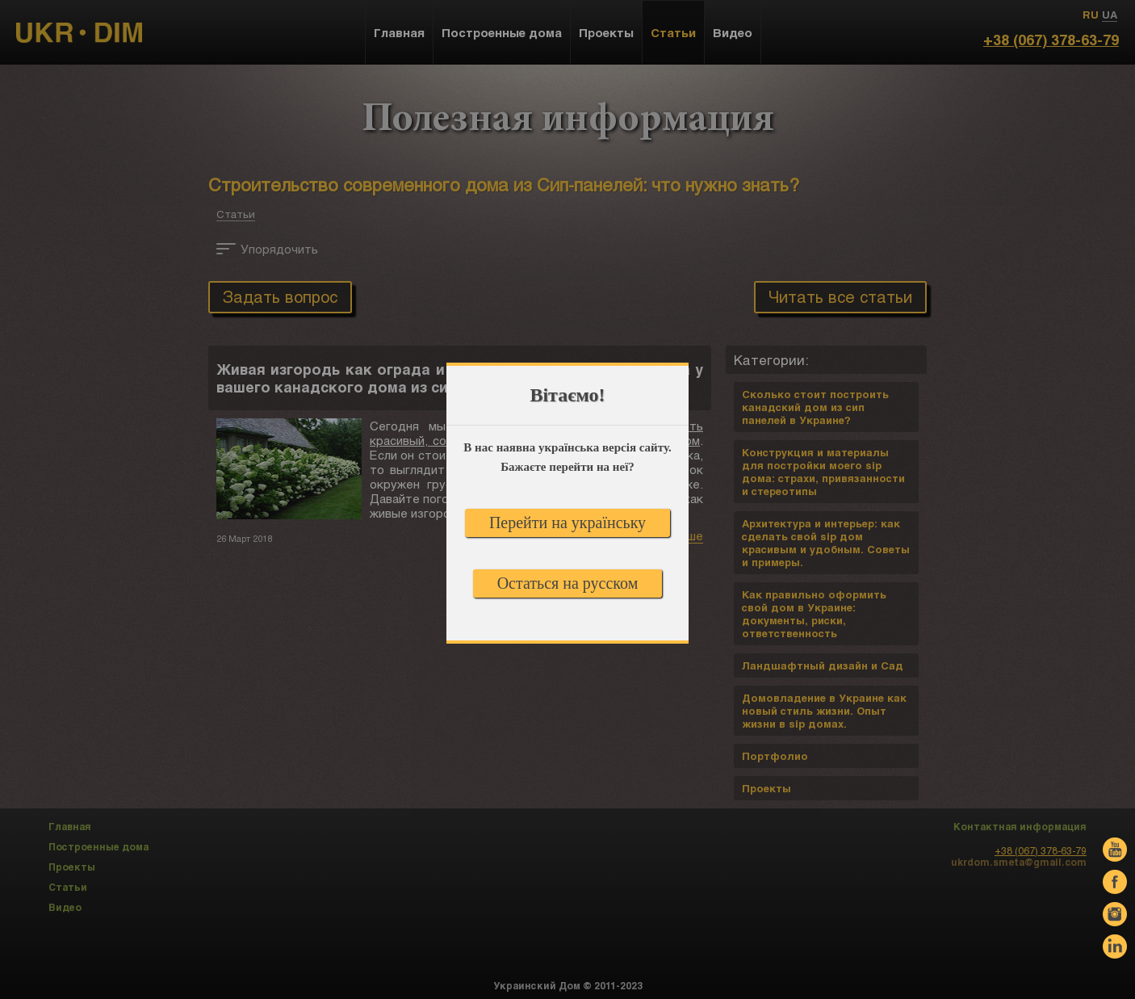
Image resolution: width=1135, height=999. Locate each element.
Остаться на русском (568, 583)
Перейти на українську (567, 522)
